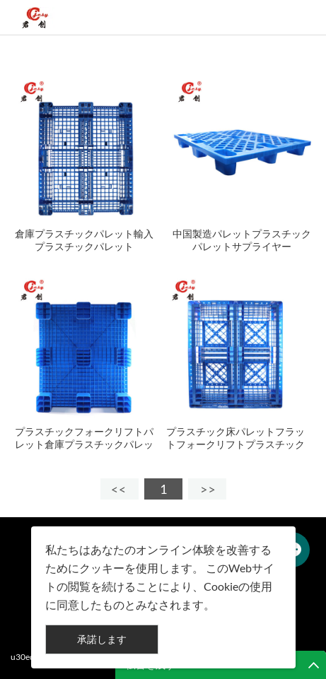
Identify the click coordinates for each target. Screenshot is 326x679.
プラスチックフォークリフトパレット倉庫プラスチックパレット (84, 444)
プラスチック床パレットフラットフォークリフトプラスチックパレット (235, 444)
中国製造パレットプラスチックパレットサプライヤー (242, 240)
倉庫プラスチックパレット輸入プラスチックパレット (84, 240)
